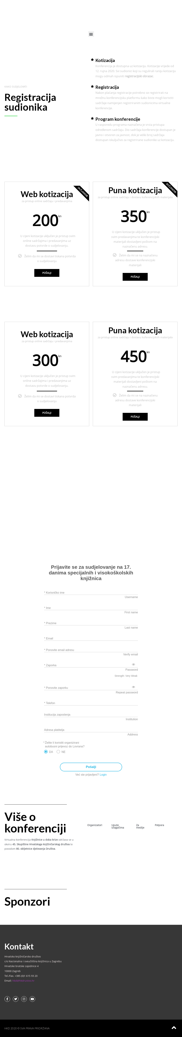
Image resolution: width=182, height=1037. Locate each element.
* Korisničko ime (54, 592)
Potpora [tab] (159, 825)
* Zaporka (50, 665)
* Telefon (49, 703)
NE (63, 751)
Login (103, 774)
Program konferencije (117, 119)
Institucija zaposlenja (57, 714)
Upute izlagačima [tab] (117, 826)
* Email (48, 638)
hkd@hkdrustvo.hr (23, 980)
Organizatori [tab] (94, 825)
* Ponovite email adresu (59, 649)
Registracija (107, 87)
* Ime (47, 607)
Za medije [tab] (140, 826)
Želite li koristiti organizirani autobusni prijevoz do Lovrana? (64, 744)
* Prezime (50, 623)
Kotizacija (105, 60)
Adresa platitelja (54, 729)
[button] (91, 34)
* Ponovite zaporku (56, 687)
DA (51, 751)
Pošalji (46, 273)
